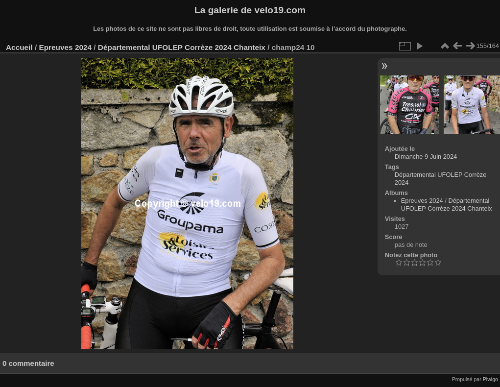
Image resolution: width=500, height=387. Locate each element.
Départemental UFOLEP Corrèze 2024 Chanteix (181, 47)
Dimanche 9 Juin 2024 (426, 156)
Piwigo (490, 379)
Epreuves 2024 (65, 47)
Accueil (19, 47)
